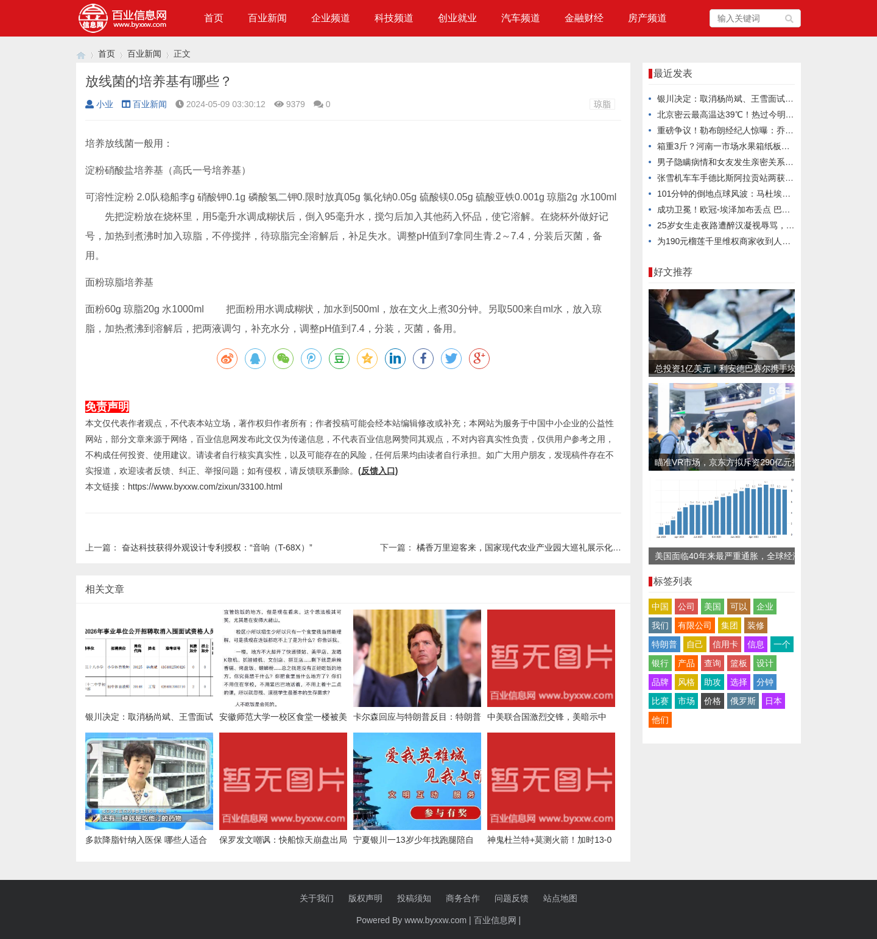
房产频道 (647, 18)
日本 (773, 701)
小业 (99, 104)
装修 (755, 625)
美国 (712, 606)
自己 (694, 644)
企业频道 (330, 18)
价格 (712, 701)
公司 (686, 606)
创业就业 (457, 18)
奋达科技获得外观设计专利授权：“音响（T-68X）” (217, 547)
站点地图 (560, 898)
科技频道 (394, 18)
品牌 (660, 682)
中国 (660, 606)
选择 (738, 682)
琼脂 (602, 104)
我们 (660, 625)
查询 (712, 663)
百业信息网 (495, 920)
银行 (660, 663)
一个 (782, 644)
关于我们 (317, 898)
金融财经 (584, 18)
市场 (686, 701)
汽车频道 (520, 18)
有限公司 (695, 625)
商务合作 (463, 898)
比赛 (660, 701)
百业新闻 (267, 18)
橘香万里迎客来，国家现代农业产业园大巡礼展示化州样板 (527, 547)
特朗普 (664, 644)
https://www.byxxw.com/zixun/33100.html (205, 486)
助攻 (712, 682)
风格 (686, 682)
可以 (738, 606)
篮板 (738, 663)
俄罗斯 (743, 701)
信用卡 (725, 644)
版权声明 (365, 898)
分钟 (764, 682)
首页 (214, 18)
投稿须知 (414, 898)
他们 (660, 720)
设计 (764, 663)
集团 (729, 625)
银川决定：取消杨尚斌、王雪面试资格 (729, 99)
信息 (755, 644)
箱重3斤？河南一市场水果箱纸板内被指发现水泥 (749, 146)
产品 (686, 663)
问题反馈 (512, 898)
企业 (764, 606)
